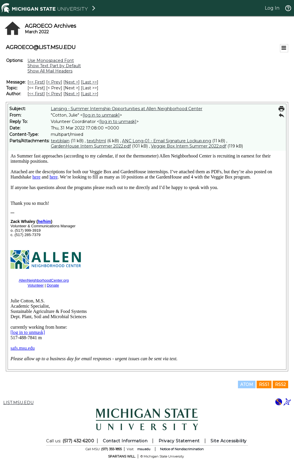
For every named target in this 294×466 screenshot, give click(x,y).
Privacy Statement (179, 441)
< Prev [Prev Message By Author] (54, 93)
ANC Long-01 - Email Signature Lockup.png (166, 140)
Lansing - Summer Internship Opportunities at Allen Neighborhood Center (126, 108)
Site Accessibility (229, 441)
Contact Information (125, 441)
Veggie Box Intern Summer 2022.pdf (188, 146)
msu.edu (143, 449)
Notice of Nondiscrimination (182, 449)
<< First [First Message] (36, 82)
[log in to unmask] (101, 115)
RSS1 (264, 384)
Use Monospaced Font (50, 60)
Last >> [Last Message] (89, 82)
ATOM (246, 384)
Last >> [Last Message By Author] (89, 93)
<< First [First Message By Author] (36, 93)
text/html (96, 140)
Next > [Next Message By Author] (71, 93)
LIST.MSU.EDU (18, 402)
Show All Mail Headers (49, 71)
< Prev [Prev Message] (54, 82)
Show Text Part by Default (54, 65)
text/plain (60, 140)
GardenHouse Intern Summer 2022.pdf (91, 146)
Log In (272, 8)
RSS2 (280, 384)
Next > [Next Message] (71, 82)
